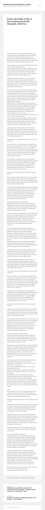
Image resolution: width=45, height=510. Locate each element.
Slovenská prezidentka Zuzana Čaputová (18, 478)
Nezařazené (23, 477)
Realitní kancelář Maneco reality (17, 4)
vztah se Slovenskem (30, 478)
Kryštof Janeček (16, 477)
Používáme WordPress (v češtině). (14, 507)
